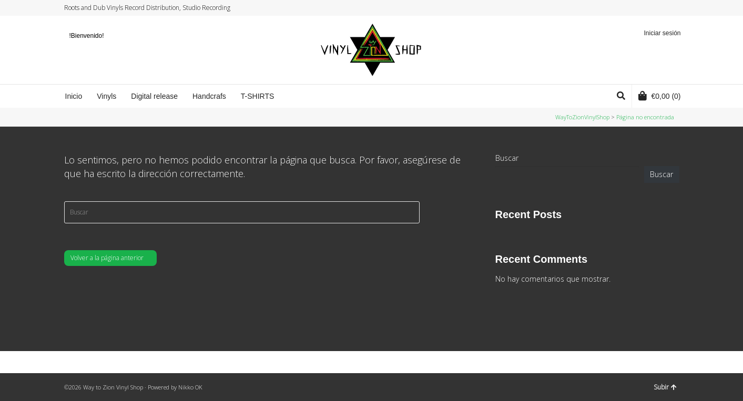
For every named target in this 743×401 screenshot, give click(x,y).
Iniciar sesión (662, 33)
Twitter (638, 8)
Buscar (506, 158)
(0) (659, 95)
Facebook (648, 8)
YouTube (668, 8)
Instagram (658, 8)
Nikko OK (190, 387)
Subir (665, 387)
